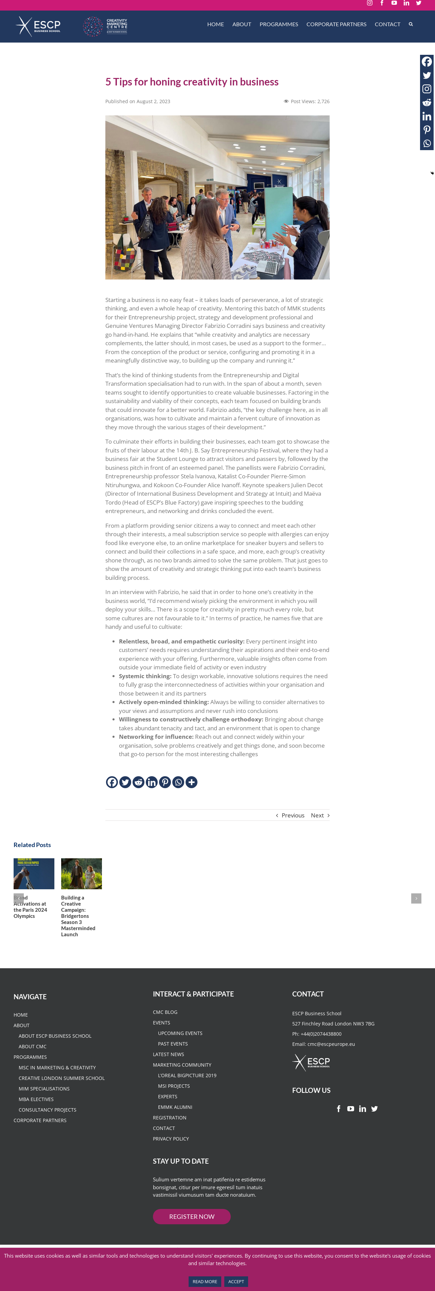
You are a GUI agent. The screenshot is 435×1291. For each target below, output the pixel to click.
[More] (191, 782)
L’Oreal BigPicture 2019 (187, 1090)
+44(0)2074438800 (321, 1049)
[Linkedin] (152, 782)
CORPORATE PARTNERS (40, 1135)
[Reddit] (138, 782)
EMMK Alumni (175, 1122)
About (22, 1040)
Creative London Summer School (62, 1093)
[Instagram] (427, 89)
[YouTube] (350, 1123)
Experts (167, 1111)
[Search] (411, 24)
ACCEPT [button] (236, 1281)
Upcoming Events (180, 1048)
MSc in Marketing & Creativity (57, 1082)
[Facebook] (112, 782)
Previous (293, 815)
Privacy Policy (171, 1153)
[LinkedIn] (362, 1123)
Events (161, 1037)
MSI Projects (174, 1101)
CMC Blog (165, 1027)
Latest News (168, 1069)
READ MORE (205, 1281)
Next (317, 815)
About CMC (33, 1061)
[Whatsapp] (178, 782)
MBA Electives (36, 1114)
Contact (164, 1143)
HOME (21, 1029)
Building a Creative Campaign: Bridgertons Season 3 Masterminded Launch (131, 931)
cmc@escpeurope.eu (331, 1059)
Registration (170, 1132)
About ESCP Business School (55, 1051)
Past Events (173, 1058)
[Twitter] (125, 782)
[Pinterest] (165, 782)
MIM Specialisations (44, 1103)
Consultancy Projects (47, 1124)
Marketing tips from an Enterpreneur (288, 928)
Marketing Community (182, 1080)
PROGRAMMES (30, 1072)
